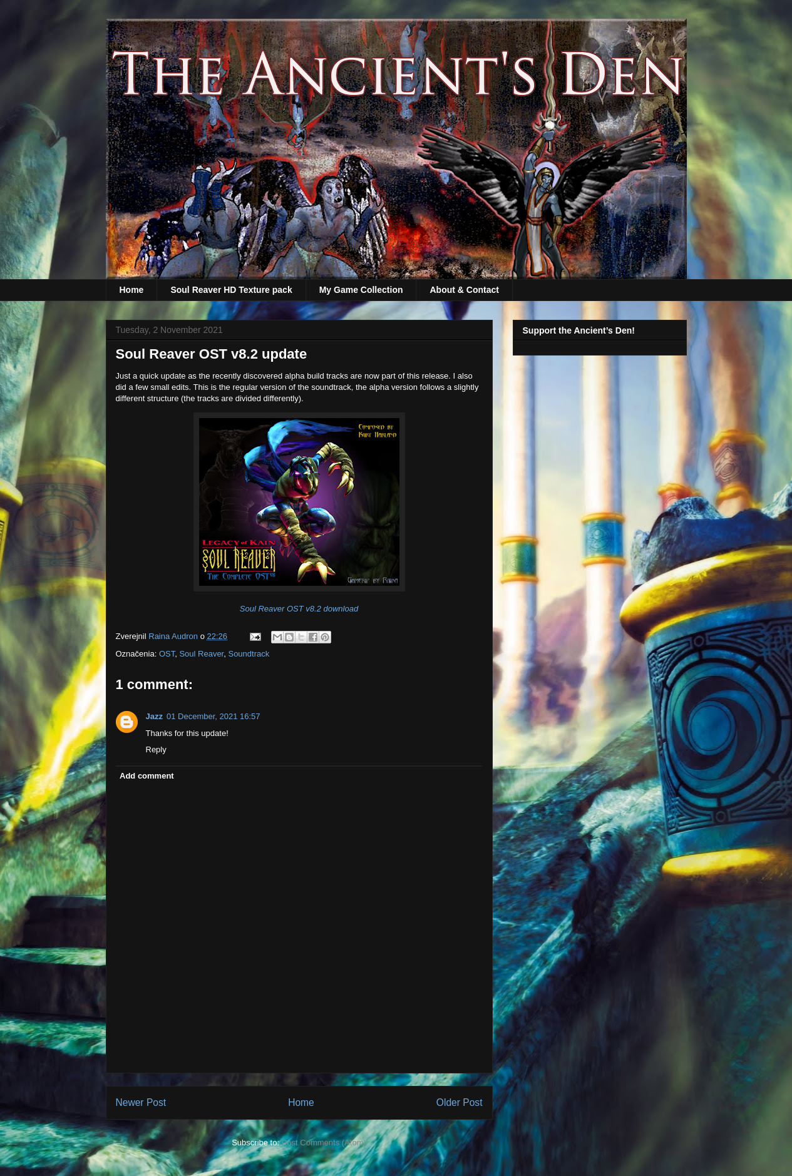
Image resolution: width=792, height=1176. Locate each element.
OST (167, 653)
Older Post (459, 1102)
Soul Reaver (201, 653)
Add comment (147, 775)
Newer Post (141, 1102)
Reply (156, 749)
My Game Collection (361, 290)
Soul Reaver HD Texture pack (231, 290)
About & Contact (463, 290)
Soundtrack (248, 653)
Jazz (154, 716)
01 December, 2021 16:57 (213, 716)
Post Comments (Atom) (324, 1142)
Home (132, 290)
